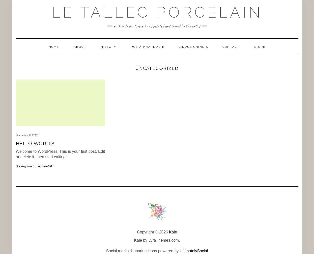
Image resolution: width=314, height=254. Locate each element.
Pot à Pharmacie (147, 47)
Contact (231, 47)
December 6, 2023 (27, 135)
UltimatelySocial (194, 251)
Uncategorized (24, 166)
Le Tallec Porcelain (157, 12)
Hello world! (35, 143)
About (80, 47)
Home (54, 47)
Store (259, 47)
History (108, 47)
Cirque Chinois (193, 47)
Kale (173, 232)
